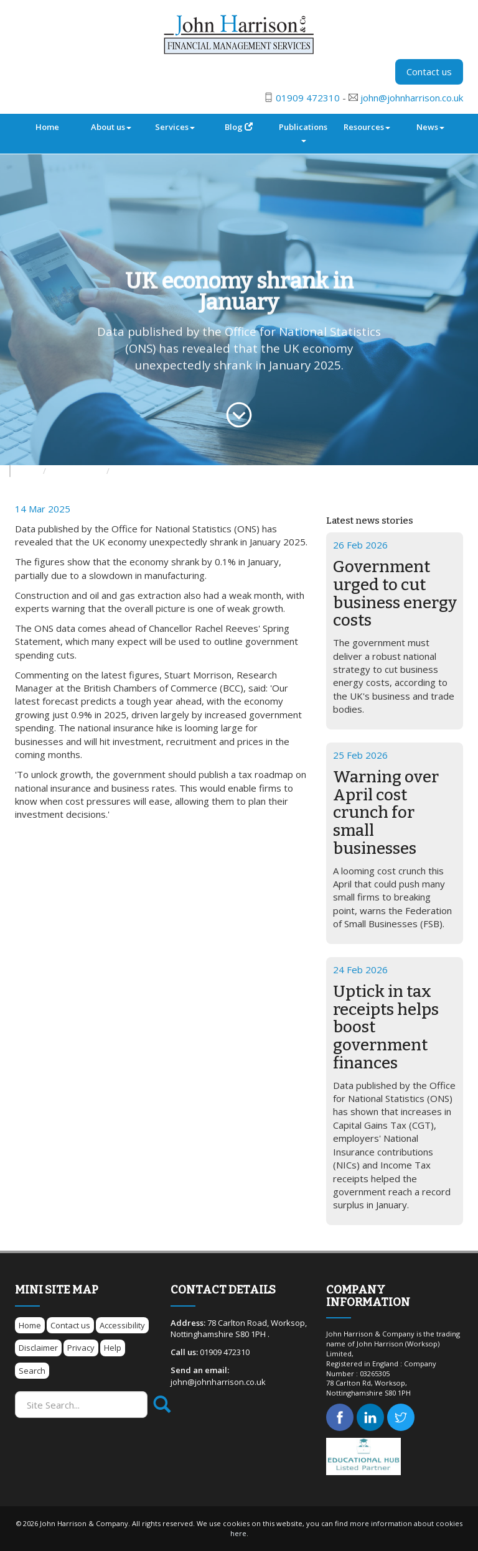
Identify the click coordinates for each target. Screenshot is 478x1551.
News (430, 126)
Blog (239, 126)
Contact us (429, 71)
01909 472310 (308, 97)
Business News (77, 471)
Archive (129, 471)
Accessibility (122, 1325)
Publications (303, 131)
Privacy (81, 1347)
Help (112, 1347)
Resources (367, 126)
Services (175, 126)
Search (32, 1370)
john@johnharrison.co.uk (411, 97)
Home (47, 126)
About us (111, 126)
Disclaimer (38, 1347)
